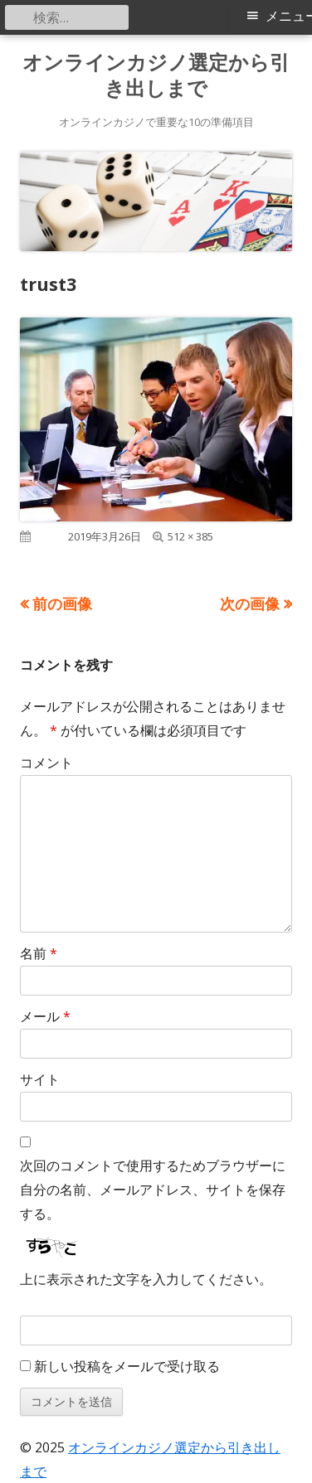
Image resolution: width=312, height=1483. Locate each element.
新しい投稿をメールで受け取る (127, 1366)
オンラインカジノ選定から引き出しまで (156, 75)
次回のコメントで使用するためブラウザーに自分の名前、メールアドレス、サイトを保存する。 (152, 1189)
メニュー (289, 16)
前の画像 (62, 603)
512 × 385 (190, 536)
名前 (38, 953)
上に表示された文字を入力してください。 (146, 1279)
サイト (40, 1079)
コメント (46, 763)
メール (45, 1016)
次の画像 (250, 603)
